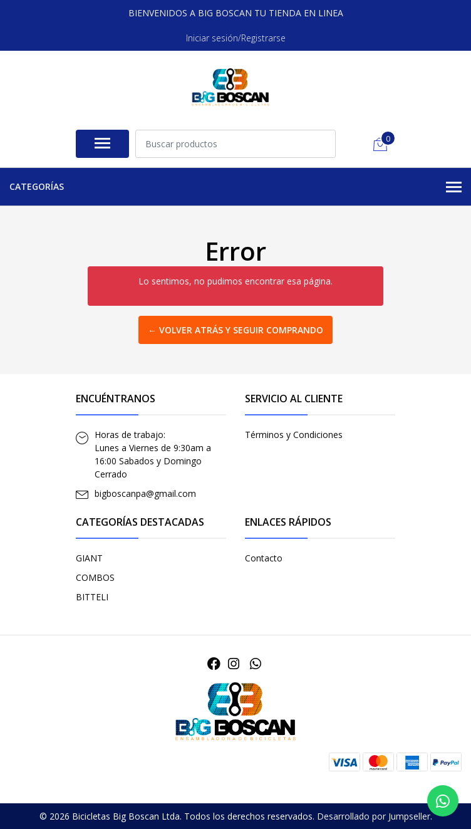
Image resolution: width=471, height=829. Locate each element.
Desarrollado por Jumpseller (373, 816)
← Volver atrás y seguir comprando (235, 330)
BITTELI (92, 597)
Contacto (263, 558)
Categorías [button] (235, 187)
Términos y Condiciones (294, 435)
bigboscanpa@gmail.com (145, 493)
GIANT (89, 558)
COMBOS (95, 577)
